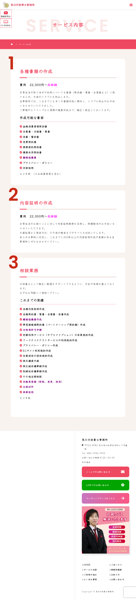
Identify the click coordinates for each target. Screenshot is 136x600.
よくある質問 (90, 579)
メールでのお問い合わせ (98, 471)
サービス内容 (90, 569)
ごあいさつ (116, 564)
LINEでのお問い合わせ (97, 485)
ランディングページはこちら (100, 498)
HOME (87, 564)
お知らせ (115, 574)
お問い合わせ (117, 579)
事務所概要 (116, 569)
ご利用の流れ (90, 574)
